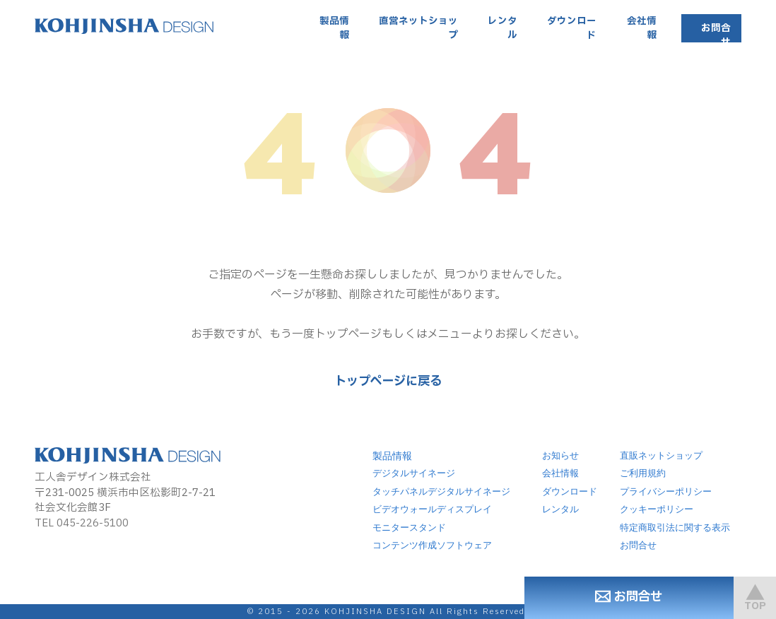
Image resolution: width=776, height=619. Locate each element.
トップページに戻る (388, 381)
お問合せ (716, 35)
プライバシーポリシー (666, 492)
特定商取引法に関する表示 (675, 528)
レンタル (502, 28)
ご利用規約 (643, 473)
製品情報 (334, 28)
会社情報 (642, 28)
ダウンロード (571, 28)
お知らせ (560, 456)
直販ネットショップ (661, 456)
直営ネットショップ (418, 28)
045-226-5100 (93, 523)
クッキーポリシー (656, 509)
